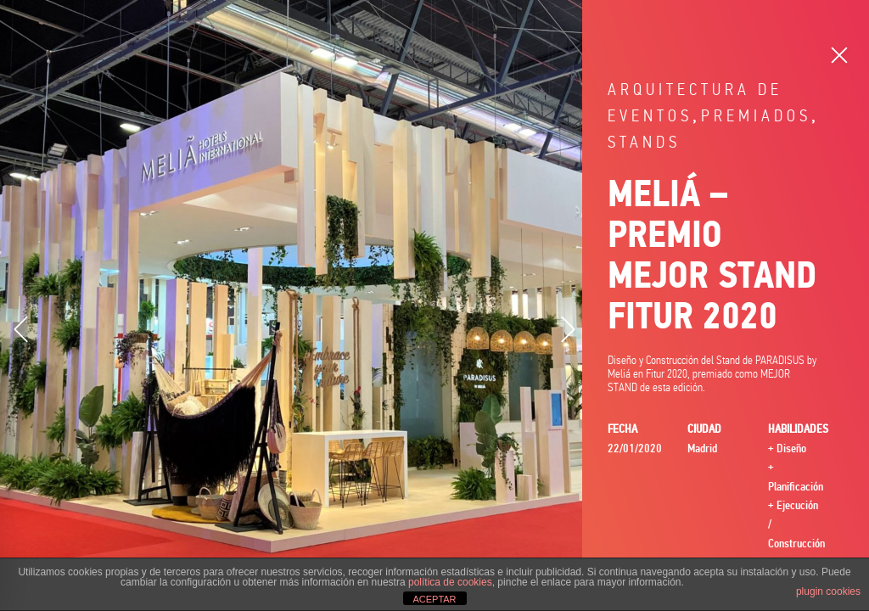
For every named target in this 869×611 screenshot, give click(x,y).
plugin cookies (828, 591)
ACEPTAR (434, 599)
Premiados (756, 116)
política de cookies (450, 582)
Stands (644, 142)
